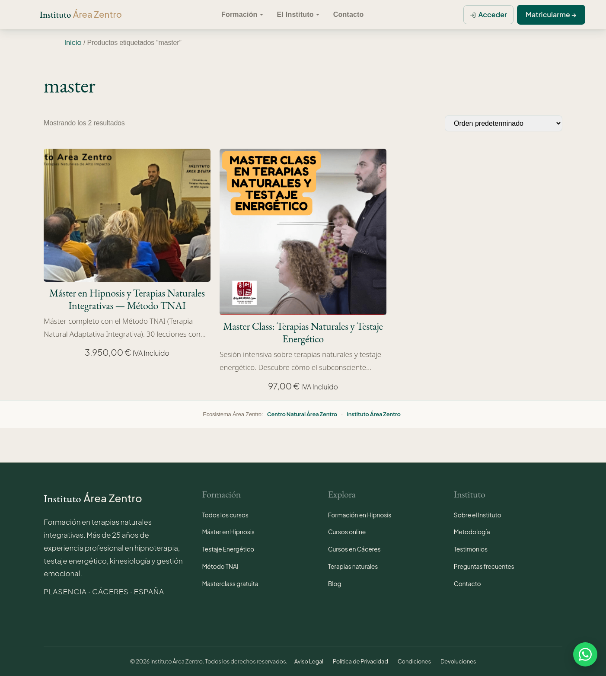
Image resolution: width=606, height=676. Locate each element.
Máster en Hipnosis (228, 532)
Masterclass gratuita (230, 583)
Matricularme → (551, 14)
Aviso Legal (308, 661)
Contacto (348, 14)
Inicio (73, 42)
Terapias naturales (353, 566)
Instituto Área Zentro (373, 414)
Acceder (492, 14)
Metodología (472, 532)
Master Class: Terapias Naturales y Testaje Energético (303, 332)
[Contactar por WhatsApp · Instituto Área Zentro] (585, 653)
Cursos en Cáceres (354, 549)
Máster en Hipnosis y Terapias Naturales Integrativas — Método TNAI (127, 299)
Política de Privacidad (360, 661)
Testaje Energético (228, 549)
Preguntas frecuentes (484, 566)
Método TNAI (220, 566)
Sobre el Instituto (477, 515)
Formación (239, 14)
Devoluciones (458, 661)
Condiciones (414, 661)
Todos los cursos (225, 515)
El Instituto (295, 14)
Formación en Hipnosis (360, 515)
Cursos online (347, 532)
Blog (334, 583)
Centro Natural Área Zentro (302, 414)
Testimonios (471, 549)
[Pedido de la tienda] (503, 123)
